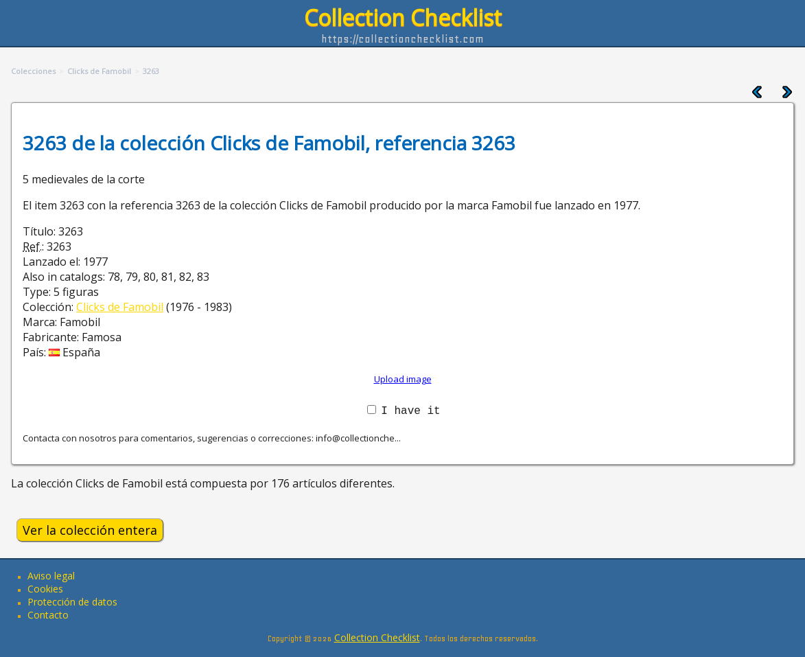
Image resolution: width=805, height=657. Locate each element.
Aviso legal (51, 575)
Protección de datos (72, 601)
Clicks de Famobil (119, 306)
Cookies (45, 588)
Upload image (403, 379)
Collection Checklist (403, 17)
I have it (410, 409)
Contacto (48, 614)
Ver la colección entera (90, 530)
